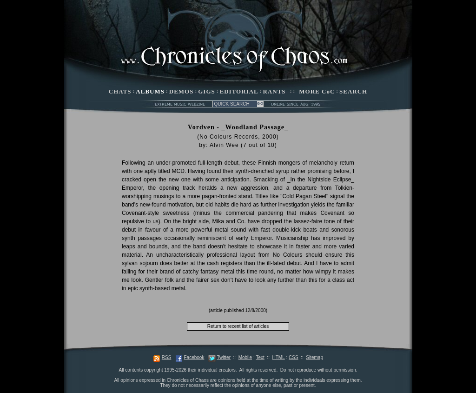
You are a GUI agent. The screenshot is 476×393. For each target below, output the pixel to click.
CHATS (120, 91)
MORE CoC (317, 91)
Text (260, 357)
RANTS (274, 91)
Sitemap (314, 357)
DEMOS (181, 91)
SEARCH (353, 91)
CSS (293, 357)
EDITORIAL (239, 91)
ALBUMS (150, 91)
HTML (278, 357)
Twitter (224, 357)
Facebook (194, 357)
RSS (167, 357)
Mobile (245, 357)
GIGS (206, 91)
